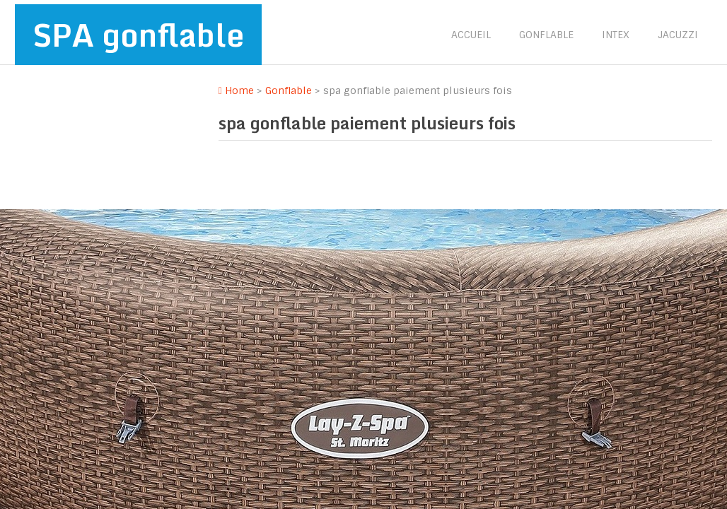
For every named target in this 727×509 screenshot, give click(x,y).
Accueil (471, 34)
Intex (615, 34)
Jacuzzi (678, 34)
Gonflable (546, 34)
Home (236, 90)
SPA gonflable (138, 34)
